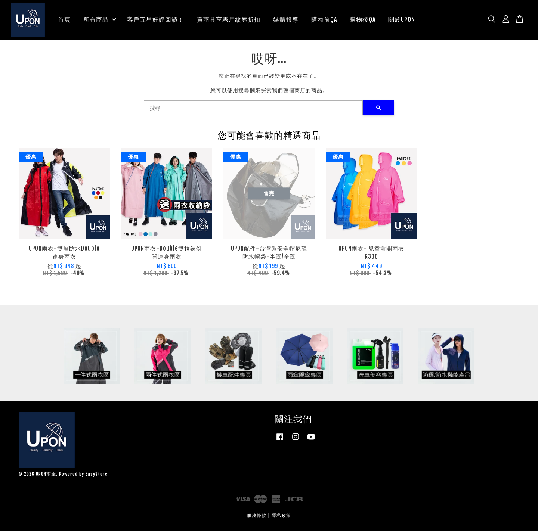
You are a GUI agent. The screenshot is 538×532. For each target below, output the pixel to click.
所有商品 (99, 20)
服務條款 (256, 517)
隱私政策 (281, 517)
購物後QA (362, 20)
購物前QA (324, 20)
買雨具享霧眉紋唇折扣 (228, 20)
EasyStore (97, 475)
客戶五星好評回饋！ (155, 20)
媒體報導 (286, 20)
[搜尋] (253, 109)
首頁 (64, 20)
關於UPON (401, 20)
